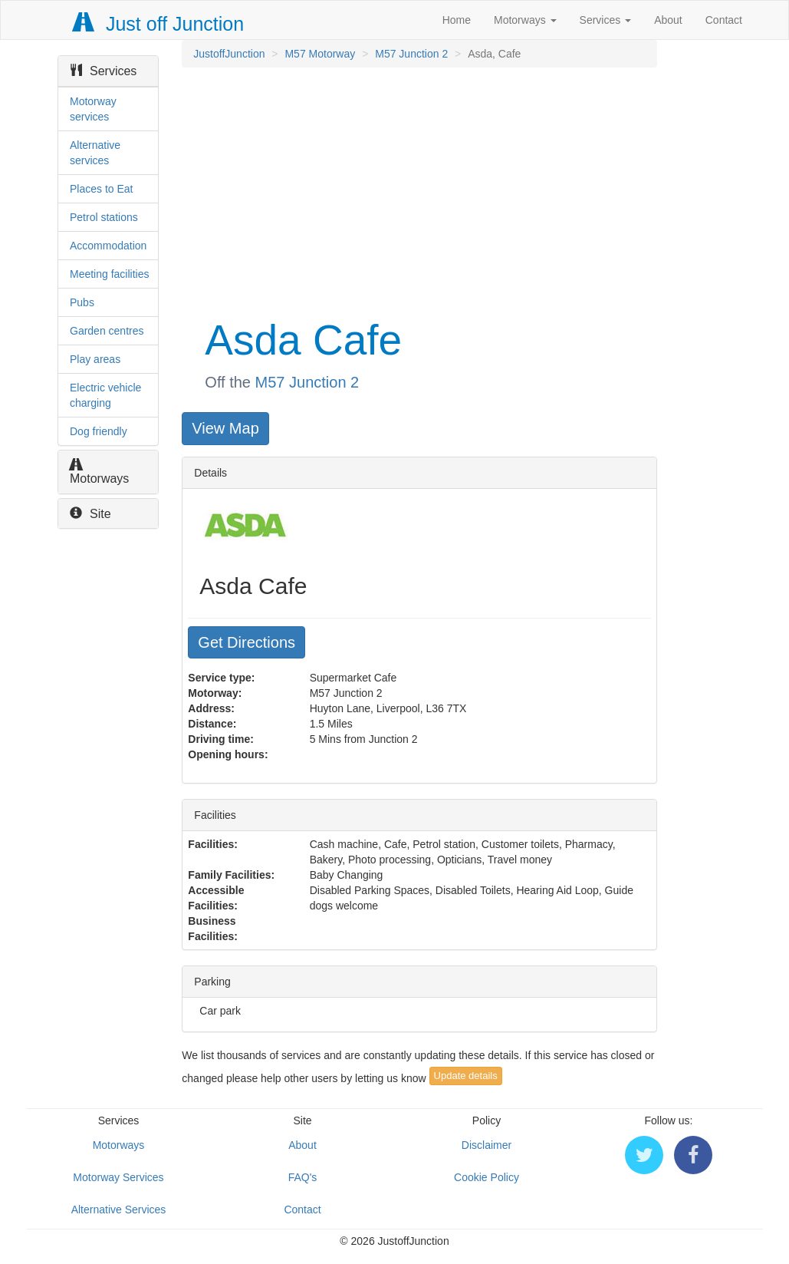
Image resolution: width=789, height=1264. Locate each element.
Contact (723, 20)
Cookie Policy (486, 1177)
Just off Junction (159, 24)
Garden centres (107, 331)
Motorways (525, 20)
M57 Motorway (319, 54)
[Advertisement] (418, 190)
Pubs (82, 302)
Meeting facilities (110, 274)
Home (456, 20)
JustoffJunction (229, 54)
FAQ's (302, 1177)
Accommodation (108, 245)
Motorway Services (118, 1177)
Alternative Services (118, 1209)
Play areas (95, 359)
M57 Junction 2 (411, 54)
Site (90, 513)
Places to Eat (101, 189)
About (668, 20)
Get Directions (246, 642)
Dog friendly (98, 431)
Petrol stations (104, 217)
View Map (225, 428)
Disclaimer (486, 1145)
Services (606, 20)
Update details (466, 1075)
